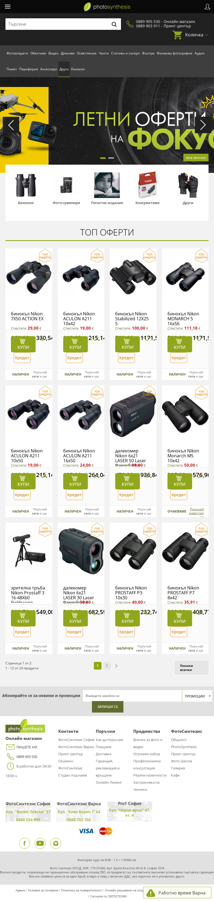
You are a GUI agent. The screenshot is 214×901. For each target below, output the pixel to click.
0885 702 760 (79, 819)
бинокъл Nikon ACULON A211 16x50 (79, 456)
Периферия (28, 69)
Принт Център (70, 753)
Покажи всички (186, 668)
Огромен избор (146, 753)
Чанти (104, 53)
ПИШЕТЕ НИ (21, 747)
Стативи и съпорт (125, 53)
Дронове (68, 53)
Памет (12, 69)
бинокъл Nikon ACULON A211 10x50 (27, 456)
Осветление (87, 53)
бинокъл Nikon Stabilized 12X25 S (132, 319)
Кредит (22, 357)
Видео (53, 53)
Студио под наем (72, 775)
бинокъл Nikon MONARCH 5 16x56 (183, 319)
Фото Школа (181, 760)
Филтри (148, 53)
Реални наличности (150, 775)
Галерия (178, 768)
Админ (20, 890)
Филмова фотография (174, 53)
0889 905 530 (21, 757)
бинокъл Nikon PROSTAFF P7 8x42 (183, 593)
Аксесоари (48, 69)
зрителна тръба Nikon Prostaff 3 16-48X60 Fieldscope (28, 595)
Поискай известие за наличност (195, 515)
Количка (194, 35)
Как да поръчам (109, 739)
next (116, 666)
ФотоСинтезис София (76, 739)
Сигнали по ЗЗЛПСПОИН (108, 896)
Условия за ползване (43, 890)
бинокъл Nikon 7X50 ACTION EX (27, 316)
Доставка (103, 753)
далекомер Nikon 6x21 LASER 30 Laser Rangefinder (78, 595)
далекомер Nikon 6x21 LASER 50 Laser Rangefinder (130, 458)
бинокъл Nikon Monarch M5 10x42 (183, 456)
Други (64, 69)
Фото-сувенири (66, 202)
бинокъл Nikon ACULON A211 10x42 (79, 319)
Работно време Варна (182, 893)
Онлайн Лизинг (109, 782)
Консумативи (147, 202)
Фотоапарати (17, 53)
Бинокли (26, 202)
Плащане (103, 746)
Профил (207, 6)
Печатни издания (107, 202)
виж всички (196, 157)
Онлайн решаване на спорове (127, 890)
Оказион (78, 69)
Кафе (175, 775)
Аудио (199, 53)
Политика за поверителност (81, 890)
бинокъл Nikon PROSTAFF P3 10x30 (131, 593)
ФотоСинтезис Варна (76, 746)
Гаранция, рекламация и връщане (108, 768)
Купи (23, 347)
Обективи (38, 53)
